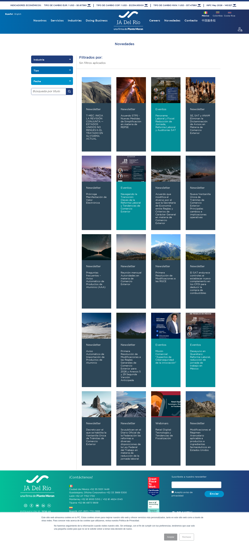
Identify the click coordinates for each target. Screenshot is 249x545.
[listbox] (52, 59)
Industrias (75, 20)
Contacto (191, 20)
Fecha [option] (37, 81)
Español (9, 14)
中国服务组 (209, 20)
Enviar (214, 494)
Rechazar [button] (186, 537)
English (18, 14)
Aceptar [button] (170, 537)
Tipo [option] (36, 70)
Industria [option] (39, 59)
